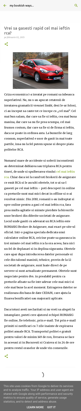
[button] (6, 44)
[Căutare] (76, 5)
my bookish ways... (22, 5)
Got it (51, 407)
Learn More (35, 407)
